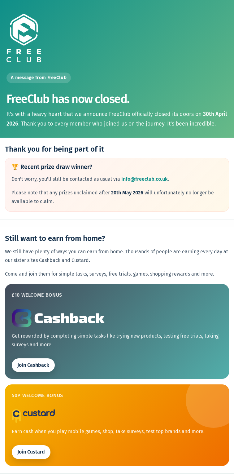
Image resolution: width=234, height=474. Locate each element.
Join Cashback (33, 365)
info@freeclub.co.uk (144, 179)
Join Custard (31, 452)
